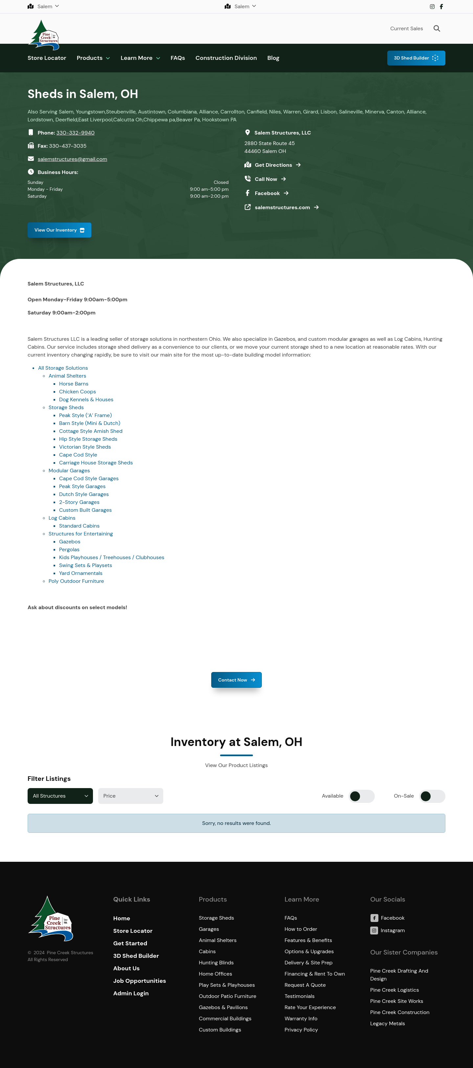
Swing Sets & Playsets (85, 565)
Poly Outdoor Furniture (76, 581)
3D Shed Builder (411, 58)
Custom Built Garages (85, 510)
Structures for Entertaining (81, 533)
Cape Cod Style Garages (89, 478)
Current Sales (406, 28)
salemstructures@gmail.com (72, 159)
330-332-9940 (75, 132)
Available (332, 795)
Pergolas (69, 549)
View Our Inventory (55, 230)
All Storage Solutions (63, 367)
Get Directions (274, 164)
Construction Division (226, 58)
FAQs (178, 58)
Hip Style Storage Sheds (88, 438)
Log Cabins (62, 517)
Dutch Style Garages (84, 494)
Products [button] (90, 58)
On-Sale (404, 795)
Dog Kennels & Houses (86, 399)
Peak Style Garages (82, 486)
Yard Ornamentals (80, 573)
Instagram (432, 6)
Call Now (267, 179)
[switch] (362, 796)
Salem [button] (41, 6)
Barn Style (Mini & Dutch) (89, 423)
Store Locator (47, 58)
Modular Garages (69, 470)
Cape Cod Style (78, 454)
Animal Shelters (67, 375)
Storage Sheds (66, 407)
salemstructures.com (283, 207)
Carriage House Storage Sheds (96, 462)
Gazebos (69, 541)
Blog (273, 58)
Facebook (441, 6)
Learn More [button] (136, 58)
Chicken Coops (77, 391)
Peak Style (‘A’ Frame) (85, 415)
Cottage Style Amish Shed (91, 431)
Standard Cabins (79, 525)
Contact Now (233, 680)
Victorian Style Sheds (85, 446)
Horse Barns (73, 383)
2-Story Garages (79, 502)
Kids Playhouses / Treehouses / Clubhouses (111, 557)
